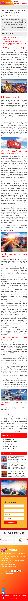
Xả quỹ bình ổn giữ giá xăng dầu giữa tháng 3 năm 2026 (16, 457)
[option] (14, 488)
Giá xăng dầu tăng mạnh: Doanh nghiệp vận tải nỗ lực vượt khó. (16, 464)
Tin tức (8, 7)
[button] (0, 540)
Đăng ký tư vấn (10, 522)
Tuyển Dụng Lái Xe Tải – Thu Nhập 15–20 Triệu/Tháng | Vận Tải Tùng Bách (17, 472)
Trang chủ (3, 7)
